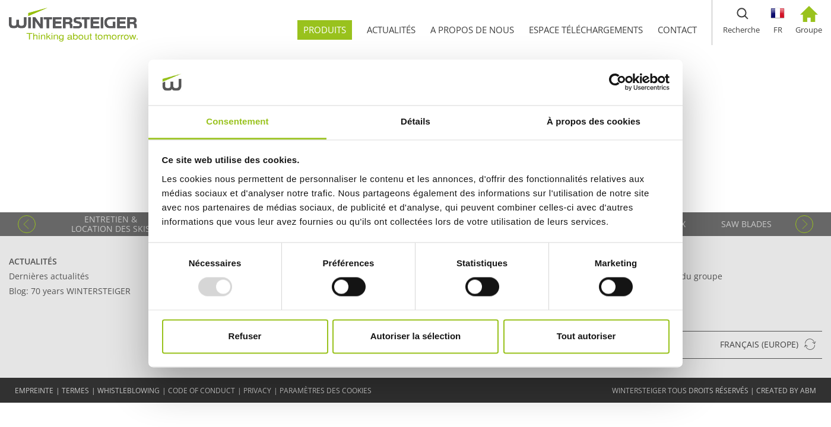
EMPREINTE (34, 390)
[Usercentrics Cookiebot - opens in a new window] (618, 82)
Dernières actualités (49, 276)
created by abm (786, 390)
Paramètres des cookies (326, 390)
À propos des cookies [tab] (593, 121)
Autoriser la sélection (415, 336)
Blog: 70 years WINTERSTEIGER (70, 291)
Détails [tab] (415, 121)
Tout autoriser (586, 336)
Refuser (245, 336)
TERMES (75, 390)
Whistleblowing (128, 390)
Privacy (257, 390)
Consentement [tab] (237, 121)
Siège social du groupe (677, 276)
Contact (651, 261)
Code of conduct (201, 390)
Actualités (33, 261)
